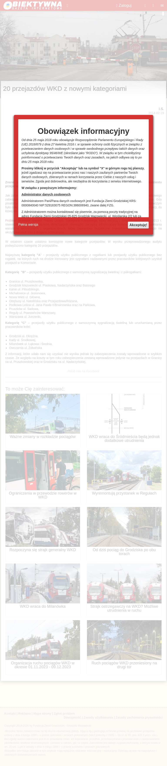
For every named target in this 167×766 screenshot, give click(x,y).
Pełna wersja (28, 224)
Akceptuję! (138, 225)
